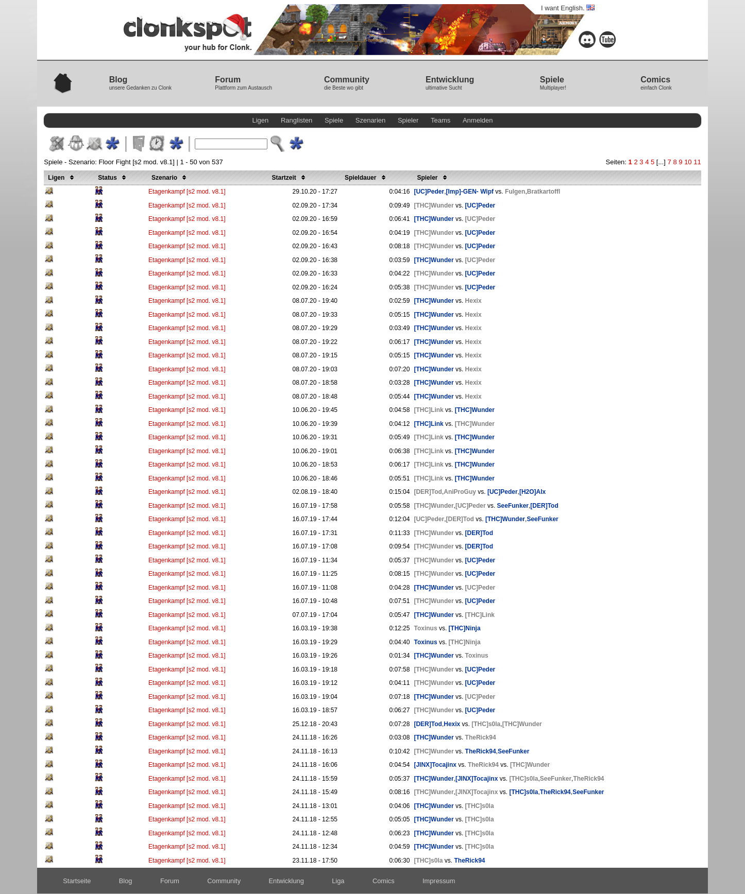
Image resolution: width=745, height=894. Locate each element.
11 (697, 162)
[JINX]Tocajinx (435, 764)
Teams (440, 120)
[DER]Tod (428, 491)
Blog (125, 881)
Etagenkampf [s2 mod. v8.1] (186, 191)
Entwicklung (286, 881)
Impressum (438, 881)
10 (687, 162)
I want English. (568, 8)
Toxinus (425, 628)
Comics (383, 881)
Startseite (77, 881)
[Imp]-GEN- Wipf (470, 191)
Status (113, 177)
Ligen (260, 120)
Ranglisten (296, 120)
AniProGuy (460, 491)
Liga (338, 881)
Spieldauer (367, 177)
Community (224, 881)
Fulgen (515, 191)
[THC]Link (428, 410)
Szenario (170, 177)
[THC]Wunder (433, 205)
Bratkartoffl (544, 191)
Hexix (473, 300)
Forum (169, 881)
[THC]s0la (485, 724)
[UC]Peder (429, 191)
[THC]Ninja (465, 628)
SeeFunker (513, 505)
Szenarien (370, 120)
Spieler (408, 120)
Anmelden (478, 120)
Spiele (334, 120)
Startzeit (290, 177)
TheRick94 (480, 737)
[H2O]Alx (532, 491)
